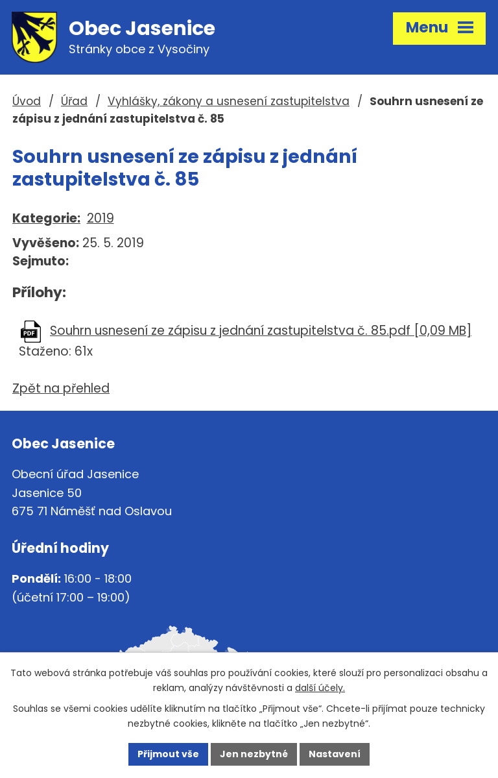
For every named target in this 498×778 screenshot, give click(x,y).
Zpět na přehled (61, 388)
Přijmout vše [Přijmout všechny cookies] (168, 754)
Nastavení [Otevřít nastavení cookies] (335, 754)
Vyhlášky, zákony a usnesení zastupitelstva (229, 101)
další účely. (320, 687)
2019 (100, 218)
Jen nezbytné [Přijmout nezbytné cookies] (254, 754)
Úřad (74, 101)
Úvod (26, 101)
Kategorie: (46, 218)
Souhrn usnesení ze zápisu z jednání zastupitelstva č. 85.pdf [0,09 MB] (260, 330)
